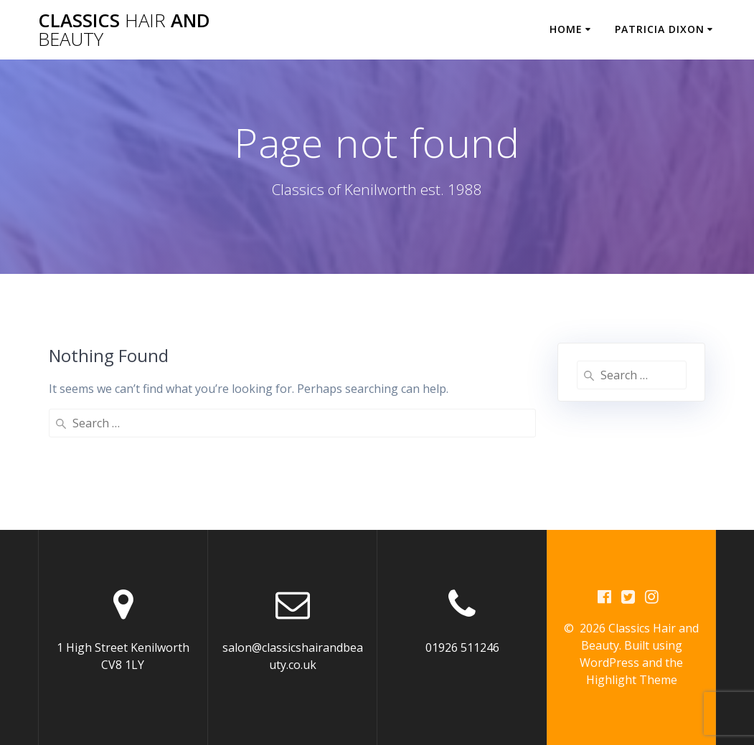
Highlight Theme (631, 680)
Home (566, 29)
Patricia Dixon (659, 29)
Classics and (124, 29)
